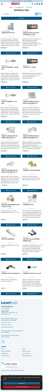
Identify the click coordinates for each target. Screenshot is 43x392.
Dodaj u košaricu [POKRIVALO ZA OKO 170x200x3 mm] (10, 293)
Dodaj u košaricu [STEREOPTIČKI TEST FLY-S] (10, 53)
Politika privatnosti (5, 355)
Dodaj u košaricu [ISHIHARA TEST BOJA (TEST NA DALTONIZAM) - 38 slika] (32, 53)
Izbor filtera (21, 18)
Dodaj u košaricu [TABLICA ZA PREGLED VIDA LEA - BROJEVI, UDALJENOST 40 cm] (10, 190)
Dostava (24, 348)
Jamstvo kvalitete (26, 353)
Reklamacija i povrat (26, 351)
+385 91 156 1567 (7, 324)
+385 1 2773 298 (27, 1)
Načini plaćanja (4, 353)
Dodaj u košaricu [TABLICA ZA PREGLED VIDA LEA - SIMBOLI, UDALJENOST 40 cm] (32, 156)
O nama (3, 348)
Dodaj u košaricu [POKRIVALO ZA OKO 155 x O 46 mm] (32, 293)
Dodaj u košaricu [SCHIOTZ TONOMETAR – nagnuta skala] (10, 87)
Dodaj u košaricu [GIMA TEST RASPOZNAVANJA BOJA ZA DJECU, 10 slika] (10, 225)
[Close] (21, 383)
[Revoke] (21, 387)
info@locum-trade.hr (16, 1)
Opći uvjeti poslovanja (6, 351)
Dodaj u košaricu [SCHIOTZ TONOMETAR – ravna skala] (10, 121)
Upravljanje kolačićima (27, 355)
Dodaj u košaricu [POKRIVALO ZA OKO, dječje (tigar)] (32, 190)
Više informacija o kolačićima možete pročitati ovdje (14, 380)
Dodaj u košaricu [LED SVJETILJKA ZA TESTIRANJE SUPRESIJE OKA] (32, 259)
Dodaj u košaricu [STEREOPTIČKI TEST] (32, 225)
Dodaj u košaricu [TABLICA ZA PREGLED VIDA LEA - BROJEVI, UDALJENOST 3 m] (32, 121)
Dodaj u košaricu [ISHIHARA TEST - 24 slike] (32, 87)
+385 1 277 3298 (6, 322)
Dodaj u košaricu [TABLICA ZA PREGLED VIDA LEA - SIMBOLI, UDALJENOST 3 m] (10, 156)
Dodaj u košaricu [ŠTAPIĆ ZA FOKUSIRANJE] (10, 259)
